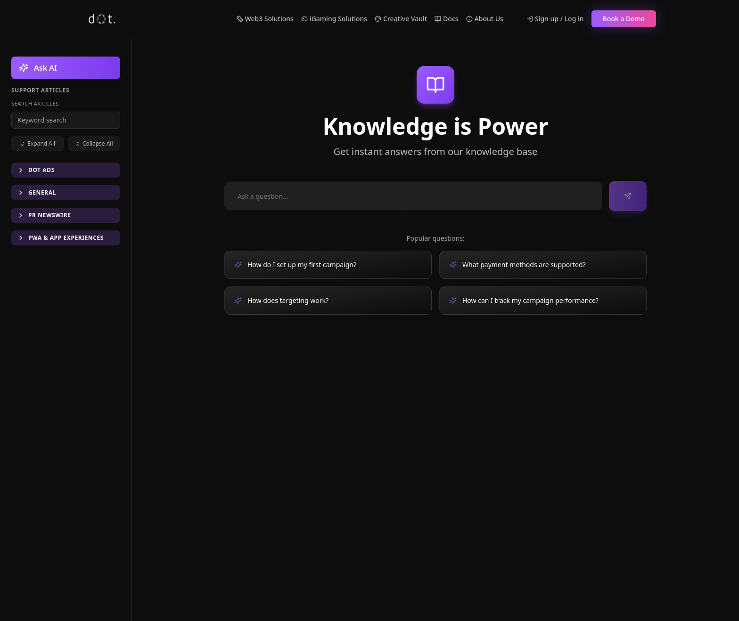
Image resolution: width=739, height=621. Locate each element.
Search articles (35, 103)
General (36, 192)
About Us (484, 18)
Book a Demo (624, 18)
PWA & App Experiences (60, 238)
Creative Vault (401, 18)
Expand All (37, 143)
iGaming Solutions (334, 18)
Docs (446, 18)
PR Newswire (44, 215)
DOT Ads (36, 170)
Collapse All (94, 143)
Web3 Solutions (265, 18)
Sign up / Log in (555, 18)
